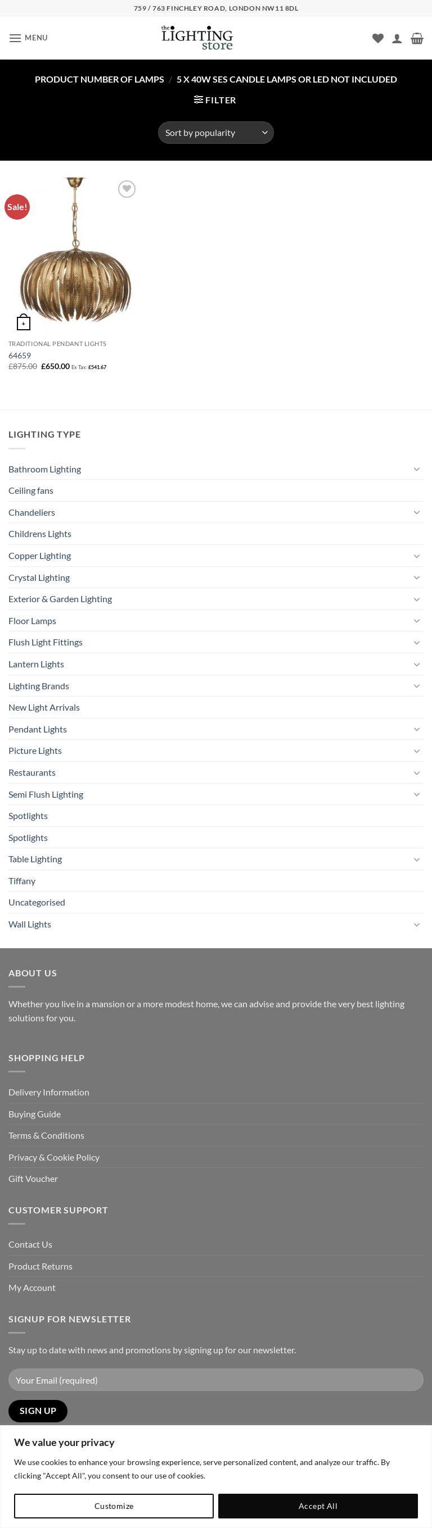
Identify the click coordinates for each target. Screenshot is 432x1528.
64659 (19, 355)
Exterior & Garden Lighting (60, 598)
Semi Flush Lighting (45, 794)
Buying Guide (34, 1113)
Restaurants (32, 772)
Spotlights (28, 815)
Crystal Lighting (39, 577)
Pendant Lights (37, 729)
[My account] (397, 38)
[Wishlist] (378, 38)
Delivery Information (48, 1091)
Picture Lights (35, 750)
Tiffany (21, 880)
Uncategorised (36, 902)
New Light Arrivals (44, 707)
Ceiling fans (30, 490)
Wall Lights (29, 923)
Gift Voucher (33, 1178)
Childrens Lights (39, 533)
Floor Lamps (32, 620)
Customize (114, 1506)
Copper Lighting (39, 555)
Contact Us (30, 1244)
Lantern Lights (36, 663)
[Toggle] (417, 468)
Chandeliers (31, 512)
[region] (216, 1476)
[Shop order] (215, 132)
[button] (28, 38)
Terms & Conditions (46, 1135)
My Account (32, 1287)
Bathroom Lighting (44, 468)
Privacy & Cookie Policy (54, 1157)
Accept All (318, 1506)
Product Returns (40, 1266)
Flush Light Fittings (45, 641)
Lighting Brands (38, 685)
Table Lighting (35, 858)
